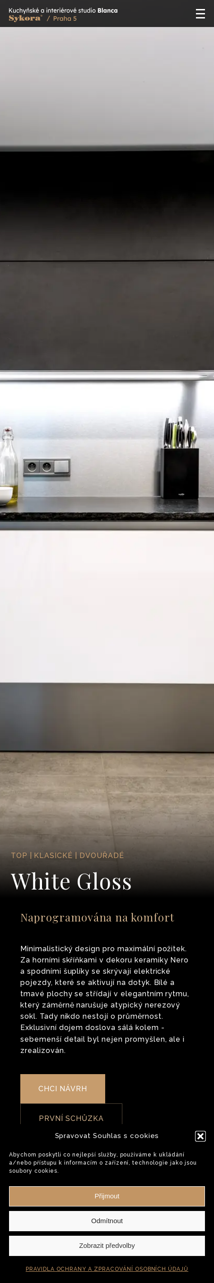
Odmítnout (107, 1220)
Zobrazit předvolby (107, 1245)
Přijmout (106, 1196)
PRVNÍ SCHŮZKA (71, 1118)
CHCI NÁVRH (62, 1088)
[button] (200, 1136)
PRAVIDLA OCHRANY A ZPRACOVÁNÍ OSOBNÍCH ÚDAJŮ (107, 1269)
